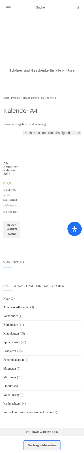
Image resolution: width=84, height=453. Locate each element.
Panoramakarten (13, 359)
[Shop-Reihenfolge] (52, 133)
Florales (8, 386)
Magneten (9, 368)
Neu (6, 298)
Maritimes (9, 377)
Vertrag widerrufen (42, 432)
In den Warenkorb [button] (12, 229)
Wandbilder (10, 316)
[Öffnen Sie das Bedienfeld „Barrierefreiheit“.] (74, 229)
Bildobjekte (10, 324)
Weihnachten (11, 403)
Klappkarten (11, 333)
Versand (13, 199)
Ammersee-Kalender (16, 307)
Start (6, 97)
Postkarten (10, 351)
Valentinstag (11, 394)
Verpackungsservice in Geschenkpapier (28, 412)
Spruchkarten (11, 342)
